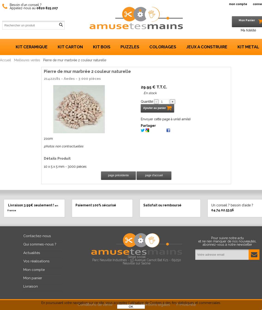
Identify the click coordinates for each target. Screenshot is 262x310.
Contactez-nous (37, 236)
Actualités (31, 253)
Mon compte (34, 270)
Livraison (30, 286)
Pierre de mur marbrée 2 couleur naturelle (87, 71)
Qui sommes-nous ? (39, 244)
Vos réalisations (36, 261)
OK (131, 306)
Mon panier (32, 278)
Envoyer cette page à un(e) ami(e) (166, 119)
